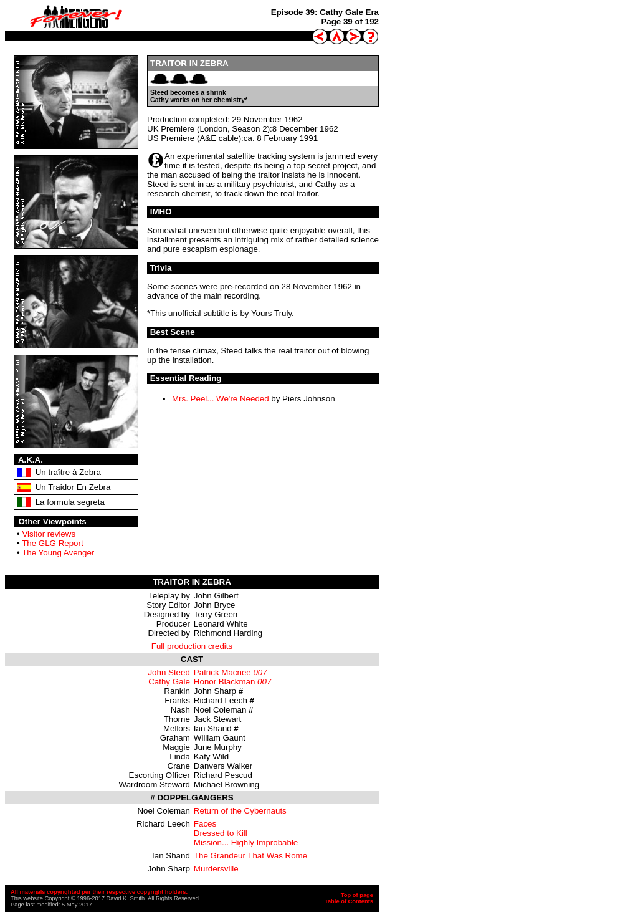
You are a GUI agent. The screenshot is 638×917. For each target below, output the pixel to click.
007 (260, 672)
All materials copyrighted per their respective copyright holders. (99, 892)
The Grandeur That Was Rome (250, 855)
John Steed (168, 672)
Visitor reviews (48, 534)
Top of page (357, 895)
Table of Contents (349, 901)
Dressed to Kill (220, 833)
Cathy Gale (169, 681)
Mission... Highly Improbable (246, 842)
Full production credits (191, 646)
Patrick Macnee (222, 672)
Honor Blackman (224, 681)
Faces (205, 823)
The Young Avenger (58, 552)
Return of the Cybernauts (240, 810)
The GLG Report (52, 543)
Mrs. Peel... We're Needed (220, 398)
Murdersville (216, 868)
